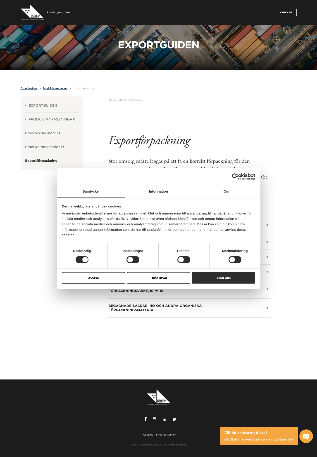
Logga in (285, 12)
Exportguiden (29, 88)
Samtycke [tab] (91, 191)
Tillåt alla (223, 278)
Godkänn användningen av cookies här (258, 439)
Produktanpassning (55, 88)
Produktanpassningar (52, 119)
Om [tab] (226, 191)
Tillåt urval (158, 278)
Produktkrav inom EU (43, 133)
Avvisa (93, 278)
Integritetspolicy (166, 434)
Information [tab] (158, 191)
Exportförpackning (84, 88)
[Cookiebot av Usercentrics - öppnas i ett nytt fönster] (235, 176)
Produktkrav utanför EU (45, 147)
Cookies (148, 434)
